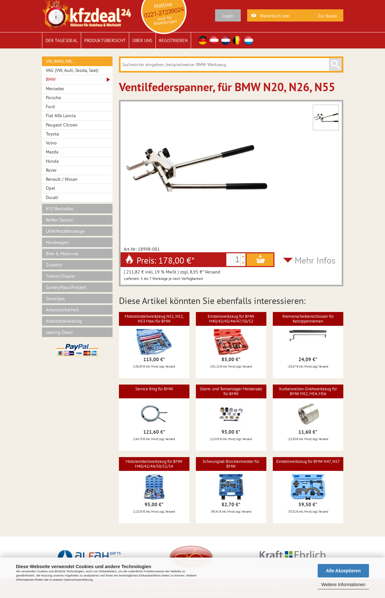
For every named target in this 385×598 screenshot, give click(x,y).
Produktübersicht (105, 40)
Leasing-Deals (59, 332)
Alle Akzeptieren (343, 570)
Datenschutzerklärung (78, 579)
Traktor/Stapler (60, 276)
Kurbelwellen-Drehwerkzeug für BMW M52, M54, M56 (308, 391)
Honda (52, 161)
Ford (50, 106)
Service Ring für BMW (154, 389)
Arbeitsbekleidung (64, 321)
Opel (50, 188)
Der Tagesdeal (62, 40)
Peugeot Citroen (62, 125)
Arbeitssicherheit (62, 310)
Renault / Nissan (62, 179)
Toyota (52, 134)
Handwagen (57, 242)
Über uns (142, 40)
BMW (51, 79)
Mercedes (55, 88)
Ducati (52, 197)
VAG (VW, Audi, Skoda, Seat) (72, 70)
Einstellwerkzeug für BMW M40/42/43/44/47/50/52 (231, 319)
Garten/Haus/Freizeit (66, 287)
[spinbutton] (233, 259)
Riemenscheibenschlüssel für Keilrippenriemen (308, 319)
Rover (51, 170)
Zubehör (54, 265)
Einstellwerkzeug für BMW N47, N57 (308, 461)
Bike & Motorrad (62, 253)
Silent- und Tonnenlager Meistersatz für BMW (231, 391)
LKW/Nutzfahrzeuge (65, 231)
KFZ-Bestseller (60, 209)
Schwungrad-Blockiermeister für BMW (231, 464)
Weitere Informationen (343, 584)
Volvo (51, 143)
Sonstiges (55, 298)
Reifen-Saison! (59, 220)
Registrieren (173, 40)
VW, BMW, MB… (60, 61)
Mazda (52, 152)
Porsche (53, 97)
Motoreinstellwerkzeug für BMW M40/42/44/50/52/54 (154, 464)
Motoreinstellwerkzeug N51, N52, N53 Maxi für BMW (154, 319)
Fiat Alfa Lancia (61, 115)
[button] (243, 256)
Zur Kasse (327, 16)
